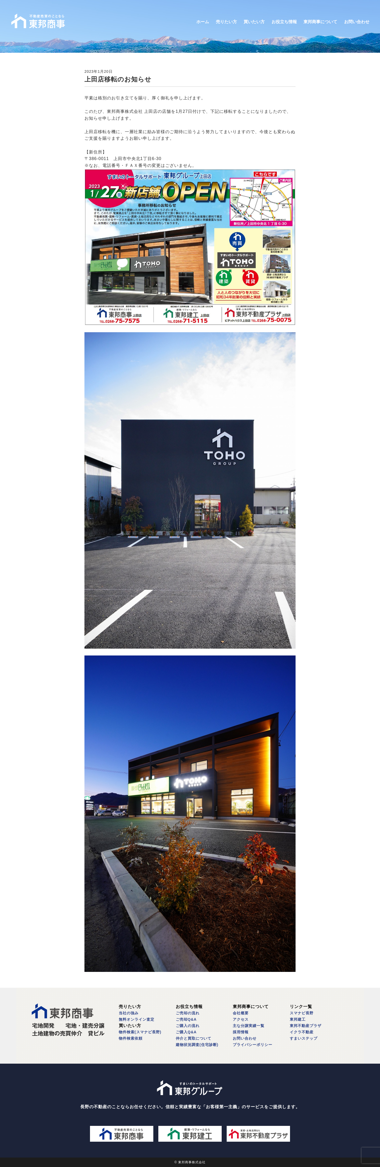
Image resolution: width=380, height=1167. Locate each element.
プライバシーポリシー (252, 1045)
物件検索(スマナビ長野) (140, 1032)
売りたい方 (226, 22)
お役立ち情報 (284, 22)
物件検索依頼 (130, 1038)
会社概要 (241, 1013)
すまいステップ (303, 1038)
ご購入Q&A (186, 1032)
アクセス (241, 1019)
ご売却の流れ (188, 1013)
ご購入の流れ (188, 1026)
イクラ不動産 (302, 1032)
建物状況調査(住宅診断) (197, 1045)
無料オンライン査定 (136, 1019)
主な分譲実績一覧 (248, 1026)
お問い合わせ (356, 22)
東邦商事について (320, 22)
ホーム (202, 22)
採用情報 (241, 1032)
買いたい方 (254, 22)
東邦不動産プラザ (305, 1026)
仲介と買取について (193, 1038)
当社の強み (129, 1013)
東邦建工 (298, 1019)
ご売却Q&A (186, 1019)
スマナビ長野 (302, 1013)
